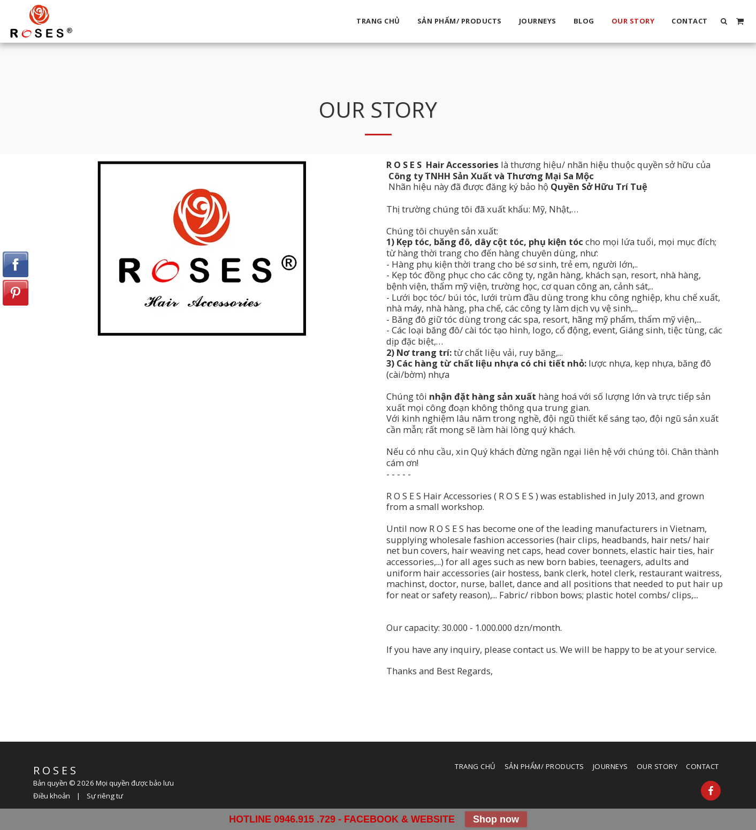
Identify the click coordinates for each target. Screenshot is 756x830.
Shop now (496, 819)
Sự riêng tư (105, 796)
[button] (724, 21)
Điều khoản (51, 796)
